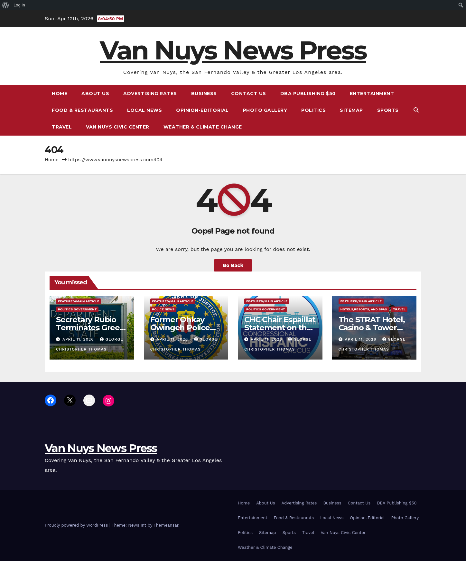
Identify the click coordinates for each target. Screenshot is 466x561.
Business (204, 93)
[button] (416, 110)
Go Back (233, 265)
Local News (144, 110)
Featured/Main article (78, 301)
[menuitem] (5, 5)
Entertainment (372, 93)
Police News (163, 309)
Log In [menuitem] (19, 5)
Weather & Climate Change (202, 127)
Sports (388, 110)
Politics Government (77, 309)
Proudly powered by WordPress (77, 525)
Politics (313, 110)
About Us (95, 93)
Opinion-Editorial (202, 110)
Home (59, 93)
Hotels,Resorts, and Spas (363, 309)
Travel (62, 127)
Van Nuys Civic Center (117, 127)
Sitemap (351, 110)
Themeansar (166, 525)
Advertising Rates (150, 93)
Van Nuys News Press (233, 50)
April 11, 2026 (78, 339)
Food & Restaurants (82, 110)
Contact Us (248, 93)
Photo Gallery (265, 110)
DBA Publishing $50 (308, 93)
